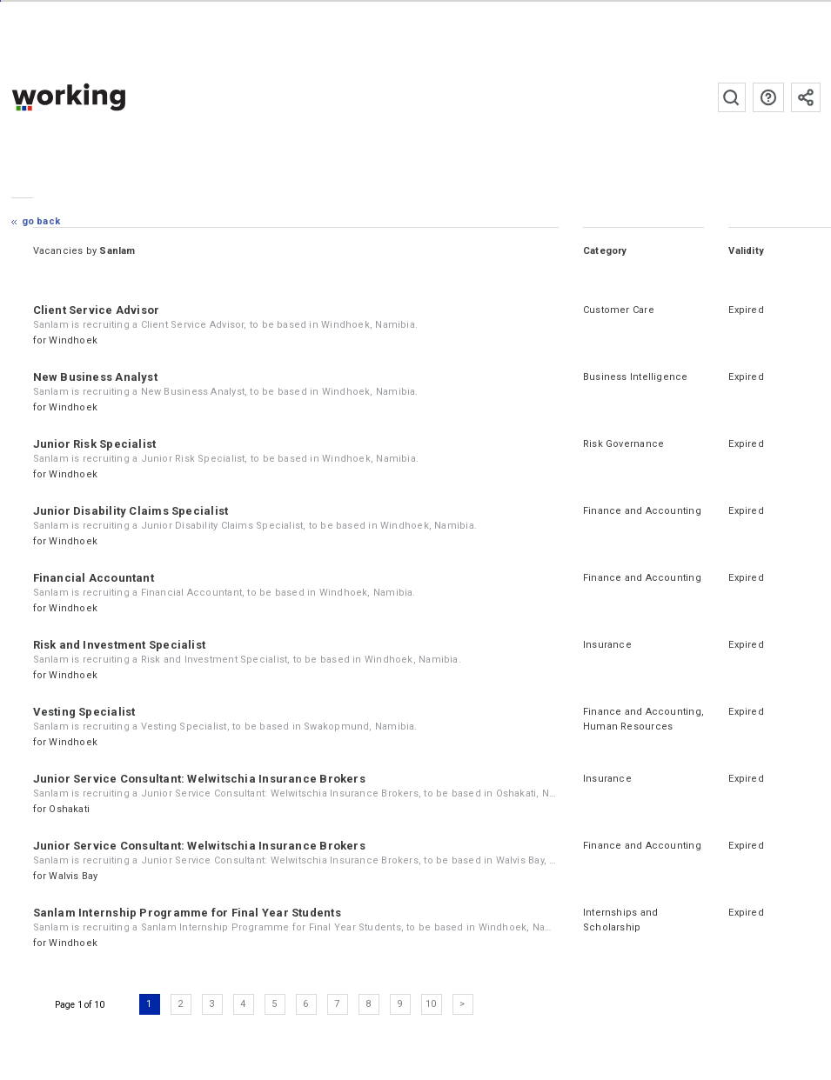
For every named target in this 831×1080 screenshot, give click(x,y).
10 (431, 1004)
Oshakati (69, 809)
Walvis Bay (73, 876)
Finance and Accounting (642, 511)
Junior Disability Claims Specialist (131, 510)
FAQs (768, 97)
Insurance (607, 644)
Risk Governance (623, 444)
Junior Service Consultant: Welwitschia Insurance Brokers (199, 778)
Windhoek (73, 340)
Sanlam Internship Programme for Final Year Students (187, 912)
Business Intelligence (635, 377)
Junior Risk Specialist (95, 443)
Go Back (41, 221)
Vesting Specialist (84, 711)
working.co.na (103, 97)
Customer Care (618, 310)
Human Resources (628, 726)
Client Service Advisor (96, 310)
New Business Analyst (95, 376)
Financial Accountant (93, 577)
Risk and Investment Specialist (119, 644)
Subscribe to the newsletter (806, 97)
